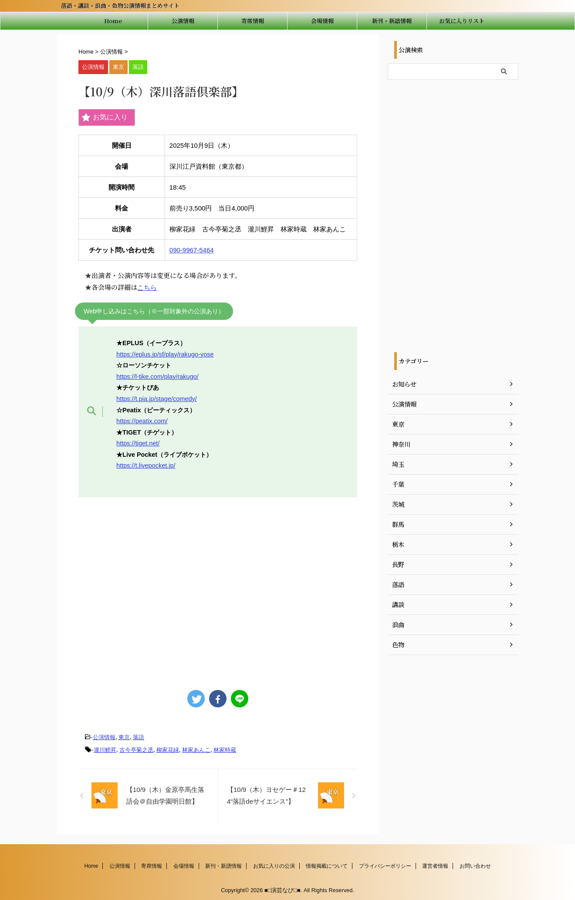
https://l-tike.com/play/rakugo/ (157, 376)
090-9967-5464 (191, 250)
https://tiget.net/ (137, 442)
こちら (147, 287)
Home (113, 21)
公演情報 (183, 21)
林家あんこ (196, 748)
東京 (124, 736)
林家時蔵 (224, 748)
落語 (138, 736)
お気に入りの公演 (274, 864)
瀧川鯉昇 (105, 748)
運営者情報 (435, 864)
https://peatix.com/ (141, 420)
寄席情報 (252, 21)
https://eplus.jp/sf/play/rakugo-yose (164, 353)
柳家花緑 (167, 748)
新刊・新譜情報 (392, 21)
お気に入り (104, 117)
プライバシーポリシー (385, 864)
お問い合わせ (475, 864)
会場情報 (322, 21)
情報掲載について (327, 864)
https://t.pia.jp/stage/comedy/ (156, 397)
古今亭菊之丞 (136, 748)
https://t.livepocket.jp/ (145, 464)
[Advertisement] (217, 588)
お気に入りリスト (461, 21)
